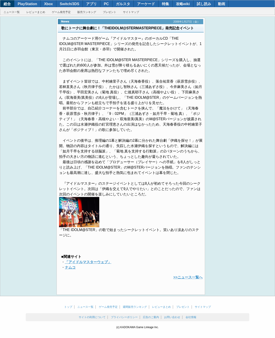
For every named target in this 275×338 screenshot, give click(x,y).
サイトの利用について (92, 317)
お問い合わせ (172, 317)
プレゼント (109, 12)
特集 (165, 4)
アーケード (146, 4)
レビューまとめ (35, 12)
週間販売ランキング (135, 306)
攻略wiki (183, 4)
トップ (68, 306)
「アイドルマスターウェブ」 (88, 262)
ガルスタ (123, 4)
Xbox (48, 4)
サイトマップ (131, 12)
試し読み (204, 4)
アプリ (91, 4)
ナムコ (70, 267)
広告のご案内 (151, 317)
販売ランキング (86, 12)
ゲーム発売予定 (61, 12)
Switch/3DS (69, 4)
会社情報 (191, 317)
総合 (7, 4)
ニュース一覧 (12, 12)
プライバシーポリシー (124, 317)
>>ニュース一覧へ (188, 277)
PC (106, 4)
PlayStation (27, 4)
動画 (221, 4)
